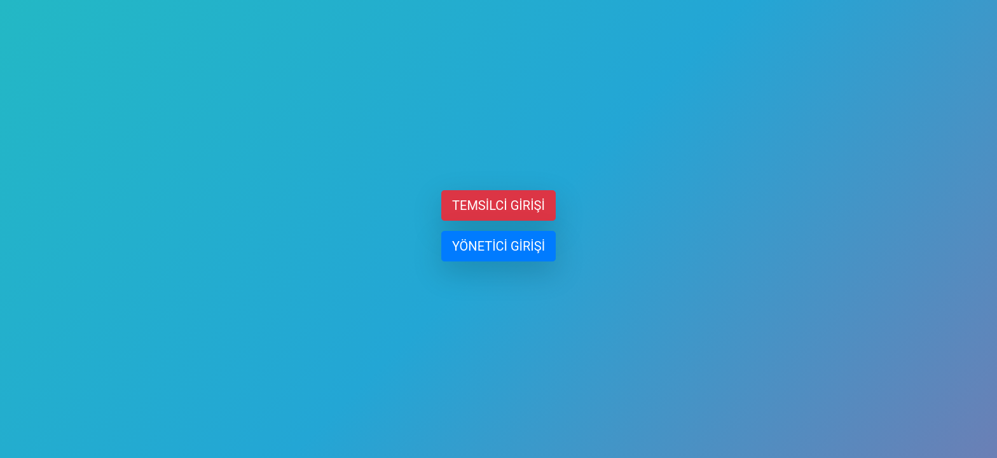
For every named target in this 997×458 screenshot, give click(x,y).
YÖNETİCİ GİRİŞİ (498, 246)
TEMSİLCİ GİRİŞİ (498, 205)
